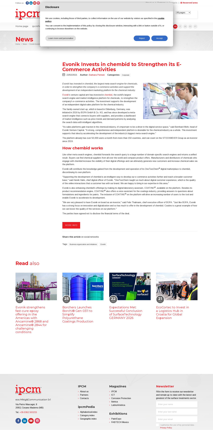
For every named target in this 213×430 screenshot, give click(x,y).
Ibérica (114, 401)
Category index (87, 415)
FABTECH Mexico (120, 422)
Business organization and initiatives (83, 244)
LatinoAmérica (118, 405)
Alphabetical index (88, 412)
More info (71, 225)
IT (180, 26)
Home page (21, 26)
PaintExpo (116, 419)
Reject (142, 38)
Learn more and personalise (60, 38)
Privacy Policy (166, 427)
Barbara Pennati (97, 75)
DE (185, 26)
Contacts (173, 2)
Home (17, 44)
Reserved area (190, 2)
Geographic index (88, 419)
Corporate (125, 75)
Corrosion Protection (121, 398)
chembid (108, 95)
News (25, 44)
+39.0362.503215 (28, 412)
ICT (113, 395)
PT (195, 26)
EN (175, 26)
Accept (159, 38)
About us (84, 391)
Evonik (65, 95)
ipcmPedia (38, 26)
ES (190, 26)
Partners (84, 395)
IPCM (114, 391)
